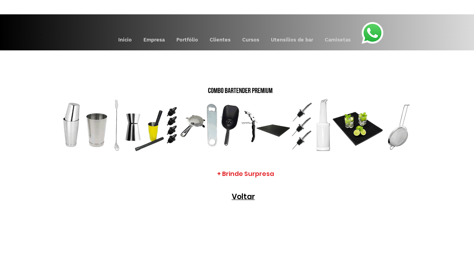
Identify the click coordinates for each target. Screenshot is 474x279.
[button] (187, 40)
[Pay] (374, 6)
